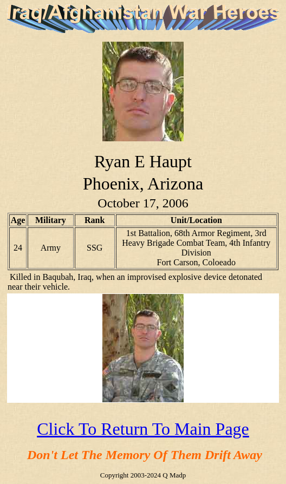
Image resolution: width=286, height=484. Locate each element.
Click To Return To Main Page (143, 429)
